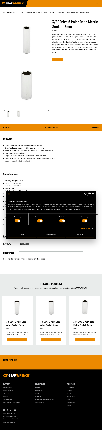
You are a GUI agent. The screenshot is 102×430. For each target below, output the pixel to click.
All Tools (20, 13)
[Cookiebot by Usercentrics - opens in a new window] (85, 194)
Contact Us (6, 394)
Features (7, 127)
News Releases (71, 396)
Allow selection (51, 234)
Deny (22, 234)
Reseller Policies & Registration (11, 403)
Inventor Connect (39, 390)
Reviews (95, 127)
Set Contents (70, 387)
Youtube (15, 410)
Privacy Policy (38, 396)
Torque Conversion (8, 390)
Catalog (69, 394)
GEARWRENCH (9, 13)
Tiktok (11, 410)
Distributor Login (7, 400)
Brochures (69, 390)
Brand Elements (71, 403)
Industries (37, 387)
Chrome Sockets (48, 13)
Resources (24, 244)
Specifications (51, 127)
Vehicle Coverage (7, 387)
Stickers (69, 406)
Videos (68, 400)
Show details (86, 228)
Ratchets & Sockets (33, 13)
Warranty (5, 396)
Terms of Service (39, 403)
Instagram (7, 410)
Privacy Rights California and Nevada (44, 400)
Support (6, 384)
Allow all (80, 234)
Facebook (4, 410)
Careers (37, 394)
